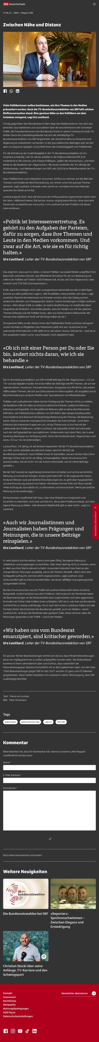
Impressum (9, 997)
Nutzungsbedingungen (16, 1008)
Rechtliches (9, 1000)
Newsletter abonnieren (78, 993)
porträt (61, 722)
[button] (94, 4)
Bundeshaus (10, 722)
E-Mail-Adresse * (12, 775)
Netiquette (9, 1004)
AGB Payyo (9, 1012)
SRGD (16, 13)
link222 (48, 722)
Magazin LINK (27, 13)
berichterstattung (30, 722)
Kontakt (7, 993)
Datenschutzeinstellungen (18, 1016)
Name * (7, 762)
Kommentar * (10, 788)
